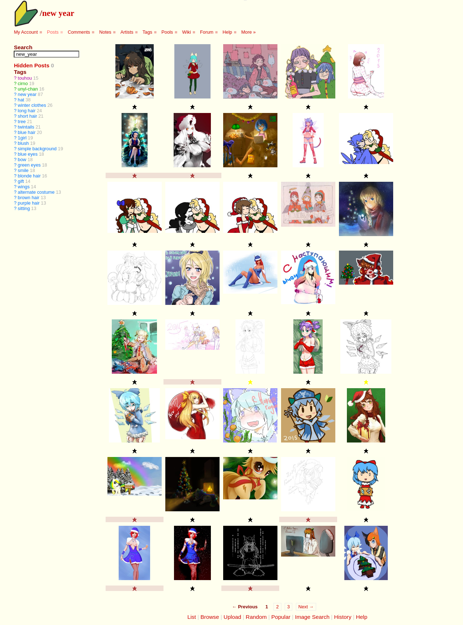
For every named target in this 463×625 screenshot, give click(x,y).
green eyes (29, 165)
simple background (37, 148)
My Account (26, 32)
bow (22, 159)
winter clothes (32, 105)
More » (248, 32)
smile (23, 170)
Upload (232, 617)
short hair (27, 116)
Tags (147, 32)
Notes (105, 32)
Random (256, 617)
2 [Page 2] (277, 606)
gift (21, 181)
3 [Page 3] (288, 606)
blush (23, 143)
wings (24, 186)
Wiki (186, 32)
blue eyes (28, 154)
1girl (22, 137)
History (343, 617)
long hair (26, 110)
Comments (79, 32)
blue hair (26, 132)
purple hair (28, 203)
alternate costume (36, 192)
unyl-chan (28, 89)
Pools (167, 32)
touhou (25, 78)
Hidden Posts (31, 65)
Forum (206, 32)
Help (227, 32)
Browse (209, 617)
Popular (280, 617)
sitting (24, 208)
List (191, 617)
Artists (126, 32)
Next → (306, 606)
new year (58, 13)
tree (22, 121)
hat (21, 99)
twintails (26, 127)
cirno (23, 83)
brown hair (28, 197)
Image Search (312, 617)
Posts (53, 32)
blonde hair (29, 176)
